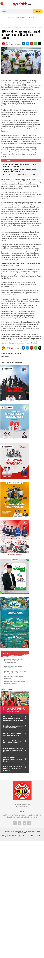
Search (38, 11)
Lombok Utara (15, 817)
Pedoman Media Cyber (32, 831)
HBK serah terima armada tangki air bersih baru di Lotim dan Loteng (20, 34)
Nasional (26, 815)
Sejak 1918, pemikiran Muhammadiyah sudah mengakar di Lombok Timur (12, 759)
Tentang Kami (9, 831)
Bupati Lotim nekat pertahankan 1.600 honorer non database (12, 734)
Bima (26, 817)
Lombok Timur (6, 815)
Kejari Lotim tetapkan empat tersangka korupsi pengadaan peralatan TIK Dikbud (16, 709)
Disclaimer (22, 833)
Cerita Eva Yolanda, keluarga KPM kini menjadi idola (13, 677)
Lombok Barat (33, 815)
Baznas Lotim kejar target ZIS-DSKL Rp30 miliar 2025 (19, 175)
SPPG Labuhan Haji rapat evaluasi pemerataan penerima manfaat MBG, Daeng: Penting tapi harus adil (13, 718)
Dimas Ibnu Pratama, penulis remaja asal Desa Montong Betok (13, 727)
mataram (21, 815)
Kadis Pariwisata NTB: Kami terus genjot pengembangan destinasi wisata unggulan (12, 768)
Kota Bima (22, 817)
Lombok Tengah (9, 44)
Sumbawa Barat (32, 817)
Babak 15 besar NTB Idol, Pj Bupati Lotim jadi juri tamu (14, 667)
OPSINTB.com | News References (21, 836)
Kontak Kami (19, 831)
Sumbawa (39, 815)
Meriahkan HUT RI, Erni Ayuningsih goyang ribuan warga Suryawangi (14, 682)
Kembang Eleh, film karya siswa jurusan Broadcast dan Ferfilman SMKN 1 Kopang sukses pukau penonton (14, 661)
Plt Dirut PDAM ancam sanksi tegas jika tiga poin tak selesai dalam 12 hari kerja (13, 750)
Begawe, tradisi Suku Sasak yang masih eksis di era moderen (12, 741)
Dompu (9, 817)
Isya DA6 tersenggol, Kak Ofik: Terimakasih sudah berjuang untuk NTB (15, 672)
